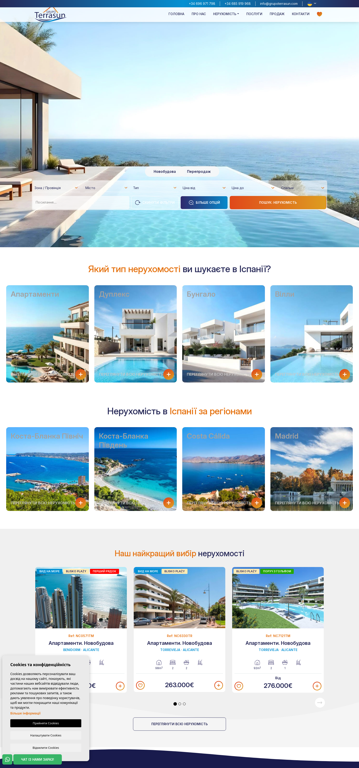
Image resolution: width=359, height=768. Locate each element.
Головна (176, 17)
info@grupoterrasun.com (279, 3)
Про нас (199, 17)
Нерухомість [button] (224, 17)
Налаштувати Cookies (45, 735)
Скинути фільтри (155, 202)
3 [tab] (184, 704)
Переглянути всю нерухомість (179, 724)
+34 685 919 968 (238, 3)
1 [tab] (175, 704)
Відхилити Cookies (46, 747)
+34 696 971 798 (202, 3)
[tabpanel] (81, 630)
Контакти (301, 17)
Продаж (277, 17)
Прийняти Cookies (46, 723)
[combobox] (56, 187)
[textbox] (57, 188)
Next (320, 703)
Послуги (254, 17)
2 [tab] (179, 704)
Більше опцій (204, 202)
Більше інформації (25, 713)
